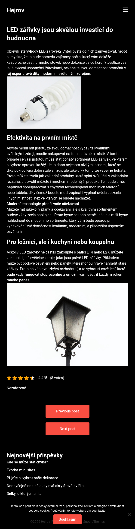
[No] (129, 514)
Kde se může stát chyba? (27, 462)
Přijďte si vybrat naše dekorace (32, 478)
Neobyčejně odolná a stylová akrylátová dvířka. (46, 486)
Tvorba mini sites (21, 470)
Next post (67, 429)
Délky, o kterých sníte (24, 493)
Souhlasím (67, 519)
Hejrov (15, 10)
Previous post (67, 411)
